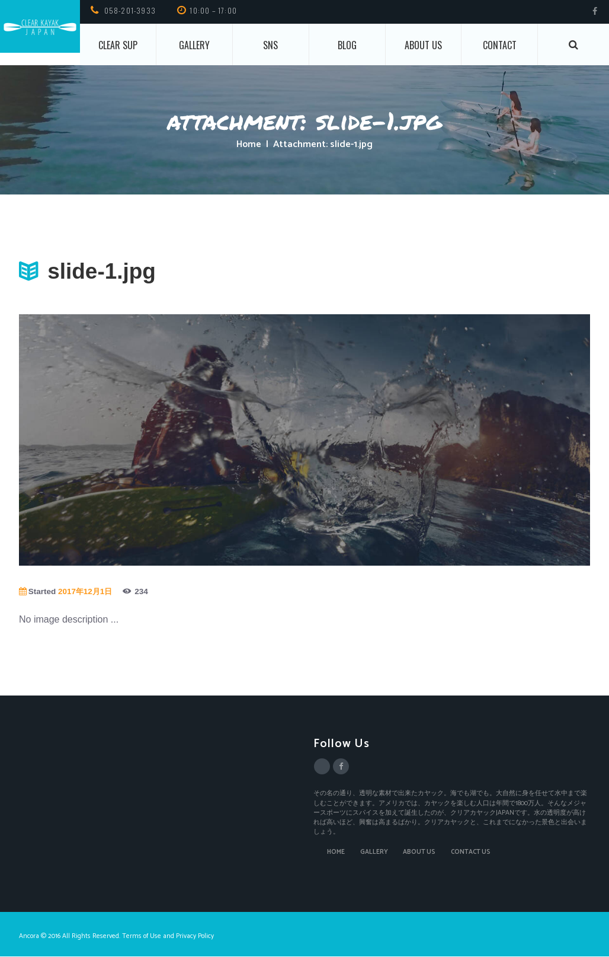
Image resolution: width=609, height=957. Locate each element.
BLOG (347, 45)
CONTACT (500, 45)
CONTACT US (472, 852)
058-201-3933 (130, 10)
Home (248, 145)
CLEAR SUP (117, 45)
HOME (336, 852)
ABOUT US (419, 852)
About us (423, 45)
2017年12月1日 (86, 591)
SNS (270, 45)
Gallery (194, 45)
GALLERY (374, 852)
